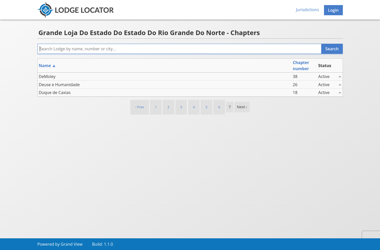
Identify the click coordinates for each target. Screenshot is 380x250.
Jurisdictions (307, 9)
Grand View (72, 244)
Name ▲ (47, 65)
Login (333, 10)
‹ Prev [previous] (139, 107)
